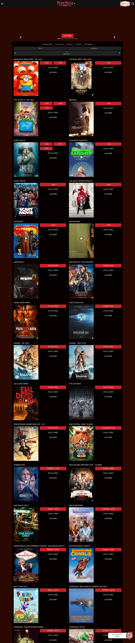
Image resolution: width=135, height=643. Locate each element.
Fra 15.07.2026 (53, 306)
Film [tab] (40, 48)
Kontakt (78, 44)
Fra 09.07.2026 (53, 347)
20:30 (46, 148)
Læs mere (67, 36)
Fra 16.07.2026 (108, 387)
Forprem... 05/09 (108, 549)
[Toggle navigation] (2, 4)
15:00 (60, 63)
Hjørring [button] (67, 2)
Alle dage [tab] (67, 53)
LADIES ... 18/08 (52, 509)
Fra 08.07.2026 (53, 266)
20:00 (109, 184)
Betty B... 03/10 (53, 590)
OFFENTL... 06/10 (108, 590)
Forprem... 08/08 (108, 468)
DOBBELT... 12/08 (53, 468)
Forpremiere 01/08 (108, 428)
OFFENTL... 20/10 (53, 631)
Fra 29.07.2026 (53, 428)
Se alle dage (53, 67)
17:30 (46, 108)
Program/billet (47, 44)
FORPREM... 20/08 (108, 509)
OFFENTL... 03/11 (108, 631)
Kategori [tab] (94, 48)
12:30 (46, 63)
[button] (20, 37)
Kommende (59, 44)
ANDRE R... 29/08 (53, 549)
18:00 (60, 144)
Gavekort (69, 44)
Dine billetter (88, 44)
